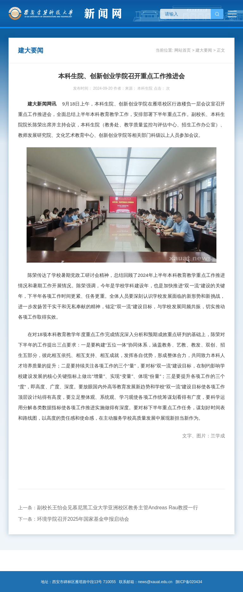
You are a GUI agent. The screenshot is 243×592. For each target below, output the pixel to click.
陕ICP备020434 (189, 582)
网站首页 (182, 50)
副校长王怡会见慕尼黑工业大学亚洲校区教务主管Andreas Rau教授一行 (117, 507)
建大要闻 (204, 50)
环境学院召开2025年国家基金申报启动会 (83, 519)
